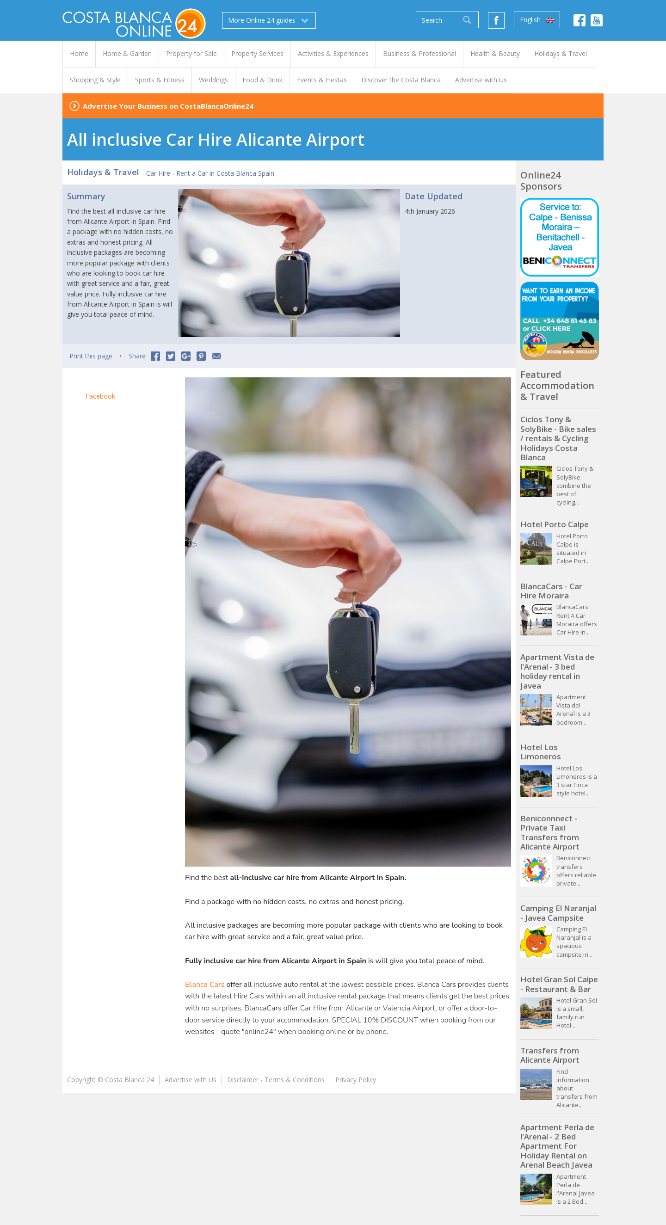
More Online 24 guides (269, 20)
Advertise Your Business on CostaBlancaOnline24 (168, 106)
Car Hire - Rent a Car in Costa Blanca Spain (210, 173)
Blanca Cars (204, 984)
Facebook (100, 396)
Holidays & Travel (103, 172)
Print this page (90, 355)
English (537, 20)
